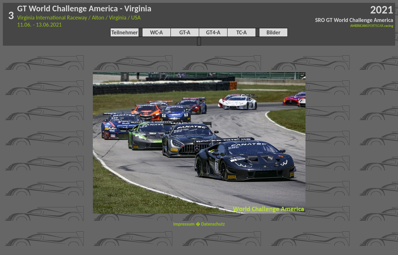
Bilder (273, 32)
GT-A (184, 32)
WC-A (156, 32)
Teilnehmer (124, 32)
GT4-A (213, 32)
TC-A (241, 32)
